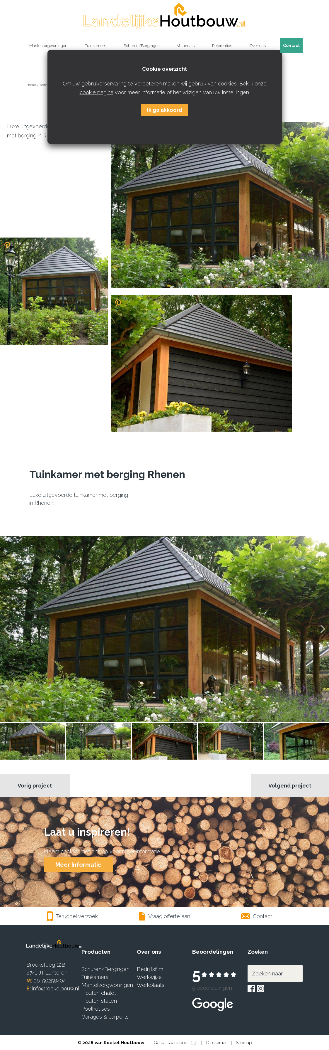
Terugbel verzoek (72, 916)
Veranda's (186, 45)
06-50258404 (49, 980)
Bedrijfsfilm (150, 969)
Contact (291, 45)
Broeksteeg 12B (45, 965)
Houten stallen (99, 1001)
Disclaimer (217, 1042)
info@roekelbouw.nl (55, 988)
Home (31, 85)
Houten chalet (98, 993)
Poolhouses (95, 1009)
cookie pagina (96, 92)
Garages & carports (105, 1017)
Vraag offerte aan (164, 916)
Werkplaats (150, 985)
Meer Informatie (78, 864)
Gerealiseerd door (175, 1042)
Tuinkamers (95, 45)
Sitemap (244, 1042)
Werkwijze (149, 977)
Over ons (258, 45)
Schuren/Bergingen (142, 45)
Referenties (222, 45)
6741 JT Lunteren (46, 973)
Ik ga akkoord (164, 110)
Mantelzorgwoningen (48, 45)
